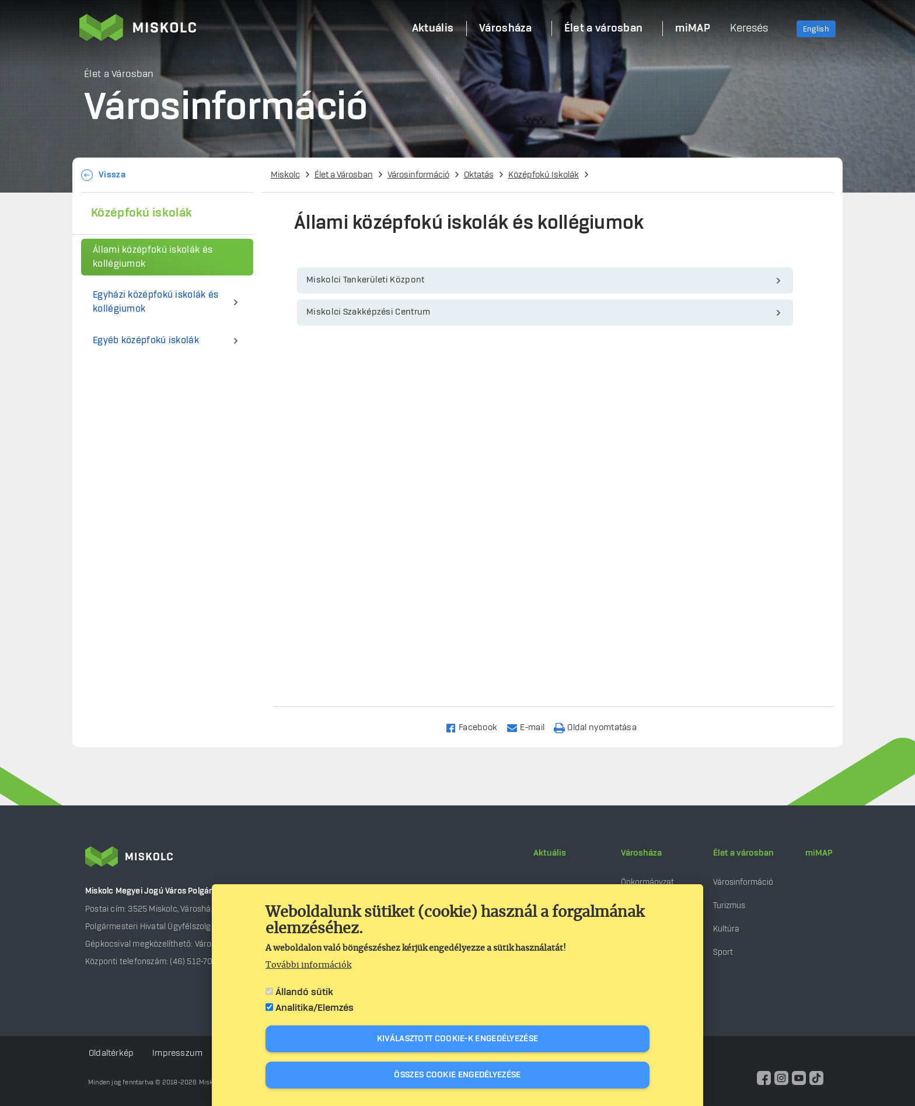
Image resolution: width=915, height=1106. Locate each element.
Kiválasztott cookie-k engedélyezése (458, 1039)
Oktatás (479, 175)
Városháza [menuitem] (505, 28)
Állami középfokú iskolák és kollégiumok (152, 257)
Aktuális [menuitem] (432, 28)
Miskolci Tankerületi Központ (365, 280)
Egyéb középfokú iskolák (146, 341)
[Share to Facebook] (476, 726)
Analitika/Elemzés (314, 1008)
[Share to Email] (530, 726)
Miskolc (285, 175)
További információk (308, 965)
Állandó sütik (304, 992)
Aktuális (549, 853)
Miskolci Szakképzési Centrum (368, 312)
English (816, 29)
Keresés (749, 28)
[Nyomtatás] (600, 726)
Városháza (641, 853)
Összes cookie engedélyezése (457, 1075)
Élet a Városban (344, 175)
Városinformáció (418, 175)
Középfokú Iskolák (543, 175)
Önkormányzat (647, 882)
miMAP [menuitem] (692, 28)
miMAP (819, 853)
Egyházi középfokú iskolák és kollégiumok (155, 302)
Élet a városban (743, 853)
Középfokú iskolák (141, 213)
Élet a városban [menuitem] (603, 28)
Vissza (112, 175)
